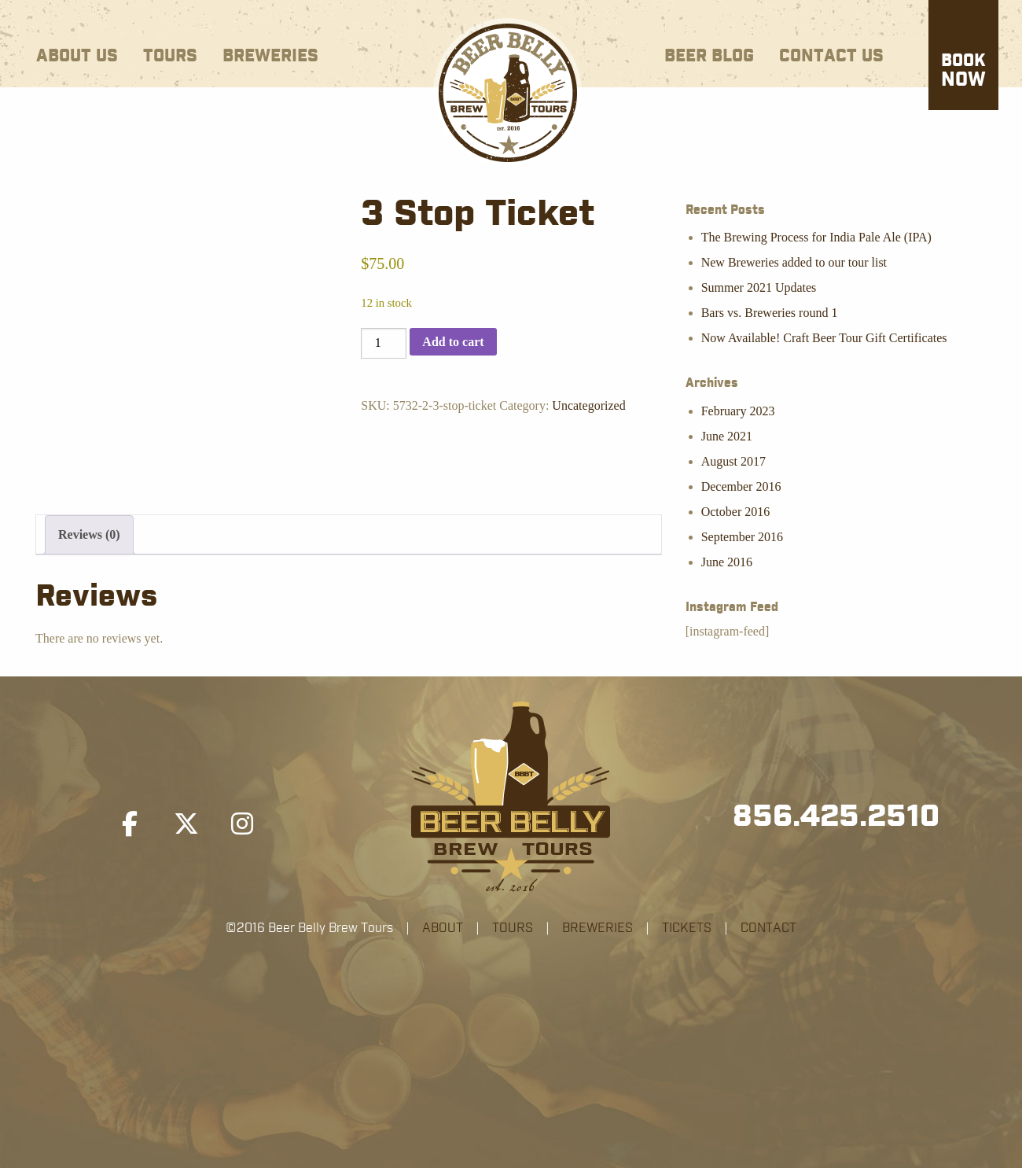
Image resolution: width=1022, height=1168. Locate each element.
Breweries (270, 56)
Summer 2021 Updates (759, 287)
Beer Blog (709, 56)
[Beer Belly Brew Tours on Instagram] (242, 824)
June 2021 (726, 436)
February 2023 (738, 411)
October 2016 (735, 511)
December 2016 (741, 486)
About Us (77, 56)
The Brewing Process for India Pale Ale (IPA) (816, 237)
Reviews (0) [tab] (89, 534)
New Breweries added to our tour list (794, 262)
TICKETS (686, 928)
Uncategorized (588, 405)
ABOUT (442, 928)
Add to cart (452, 341)
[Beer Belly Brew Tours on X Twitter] (186, 824)
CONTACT (768, 928)
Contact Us (831, 56)
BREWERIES (597, 928)
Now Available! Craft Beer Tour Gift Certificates (824, 338)
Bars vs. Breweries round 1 (769, 312)
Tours (170, 56)
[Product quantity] (383, 343)
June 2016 (726, 562)
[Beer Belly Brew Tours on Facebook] (130, 824)
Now (963, 72)
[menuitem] (77, 53)
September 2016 (742, 536)
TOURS (512, 928)
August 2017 (733, 461)
